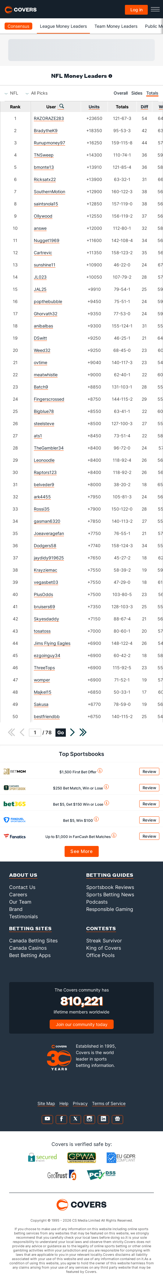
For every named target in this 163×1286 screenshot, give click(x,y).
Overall (121, 93)
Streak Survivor (104, 940)
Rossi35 (42, 508)
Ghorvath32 (45, 313)
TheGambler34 (49, 447)
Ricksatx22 (45, 179)
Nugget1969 (46, 240)
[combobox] (14, 93)
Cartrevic (43, 252)
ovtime (40, 362)
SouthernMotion (49, 191)
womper (42, 679)
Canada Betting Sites (33, 940)
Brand (16, 909)
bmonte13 (44, 167)
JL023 (40, 277)
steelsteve (44, 423)
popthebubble (48, 301)
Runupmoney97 (49, 142)
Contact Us (22, 887)
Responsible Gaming (109, 909)
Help (64, 1103)
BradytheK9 (46, 130)
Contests (101, 928)
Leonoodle (44, 460)
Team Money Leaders (115, 26)
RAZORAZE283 (49, 118)
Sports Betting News (110, 894)
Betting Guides (109, 874)
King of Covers (103, 948)
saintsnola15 (46, 203)
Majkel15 (42, 692)
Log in (136, 9)
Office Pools (100, 955)
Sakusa (41, 704)
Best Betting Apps (30, 955)
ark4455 (42, 496)
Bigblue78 (44, 411)
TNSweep (44, 154)
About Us (23, 874)
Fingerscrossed (49, 399)
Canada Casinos (28, 948)
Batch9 (41, 386)
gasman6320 (47, 521)
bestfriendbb (47, 716)
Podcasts (97, 902)
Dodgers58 (45, 545)
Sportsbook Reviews (110, 887)
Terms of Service (109, 1103)
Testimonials (23, 916)
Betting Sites (30, 928)
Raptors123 (45, 472)
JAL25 (40, 289)
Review (149, 771)
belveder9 (44, 484)
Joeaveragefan (49, 533)
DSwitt (40, 338)
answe (40, 228)
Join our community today (82, 1024)
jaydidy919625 (49, 557)
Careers (18, 894)
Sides (137, 93)
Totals (152, 93)
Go (60, 732)
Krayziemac (45, 570)
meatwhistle (46, 374)
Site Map (46, 1103)
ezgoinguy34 (47, 655)
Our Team (20, 902)
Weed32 (42, 350)
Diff (144, 106)
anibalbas (43, 325)
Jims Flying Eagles (52, 643)
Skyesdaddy (46, 618)
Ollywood (43, 216)
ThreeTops (44, 667)
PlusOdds (43, 594)
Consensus (18, 26)
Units (94, 106)
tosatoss (42, 631)
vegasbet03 (46, 582)
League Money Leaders (63, 26)
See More (81, 851)
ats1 (38, 435)
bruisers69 (44, 606)
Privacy (80, 1103)
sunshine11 (44, 264)
